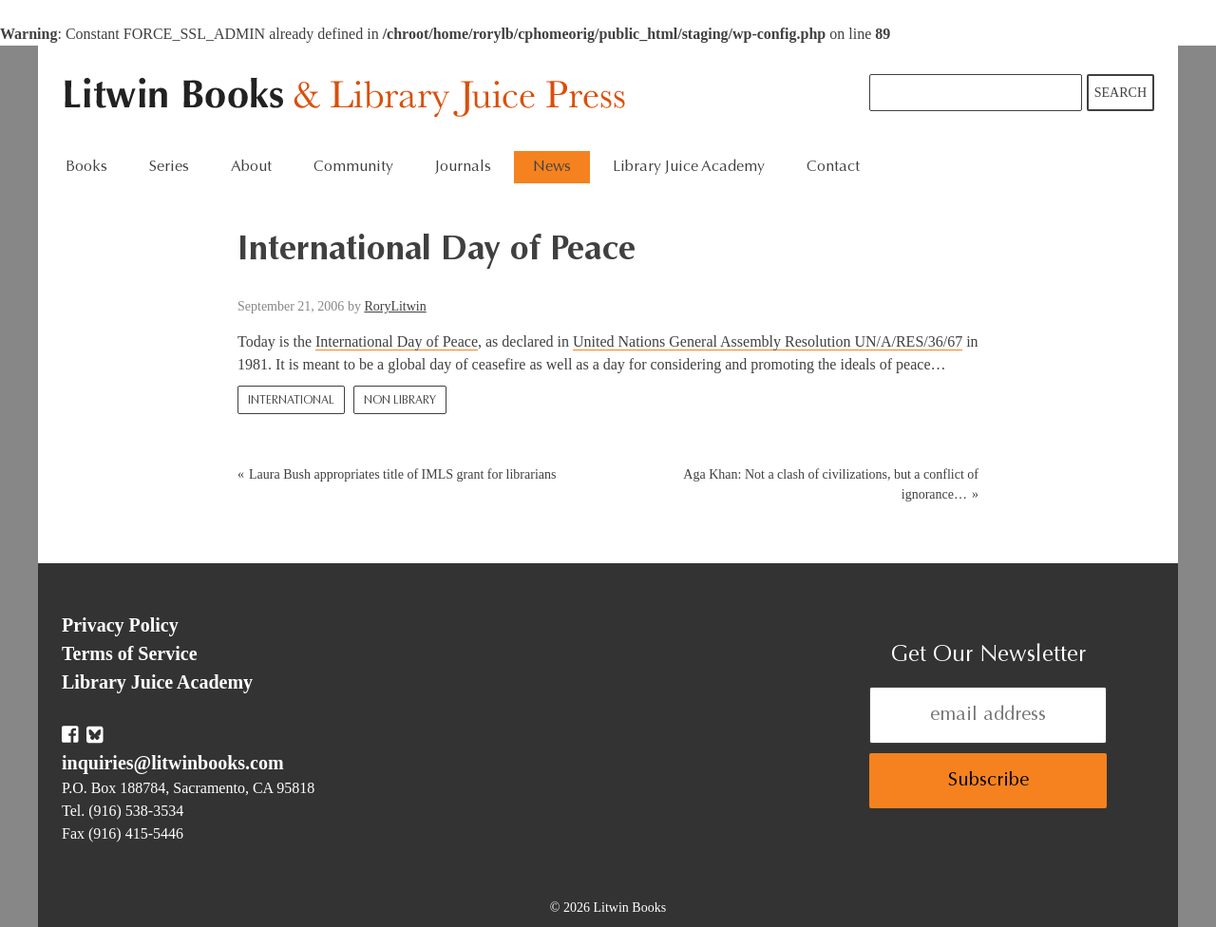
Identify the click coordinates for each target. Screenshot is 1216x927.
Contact (833, 167)
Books (86, 167)
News (552, 167)
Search (1120, 92)
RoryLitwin (395, 306)
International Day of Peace (396, 341)
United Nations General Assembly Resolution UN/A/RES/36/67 (767, 341)
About (251, 167)
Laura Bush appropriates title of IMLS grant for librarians (402, 474)
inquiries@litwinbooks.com (173, 762)
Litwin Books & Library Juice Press (349, 98)
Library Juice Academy (689, 167)
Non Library (400, 401)
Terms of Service (130, 653)
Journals (463, 167)
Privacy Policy (120, 625)
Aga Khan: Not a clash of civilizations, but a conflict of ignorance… (830, 484)
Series (169, 167)
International (291, 401)
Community (353, 167)
